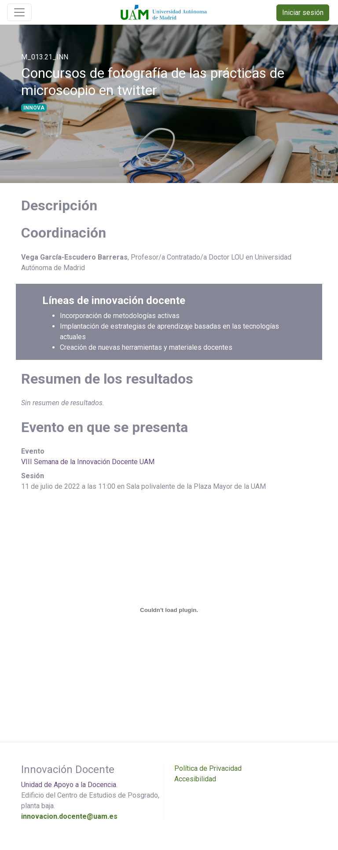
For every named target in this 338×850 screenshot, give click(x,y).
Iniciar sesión (302, 12)
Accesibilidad (195, 779)
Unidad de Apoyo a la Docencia (68, 784)
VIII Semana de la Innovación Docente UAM (87, 462)
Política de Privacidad (208, 768)
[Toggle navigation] (19, 12)
